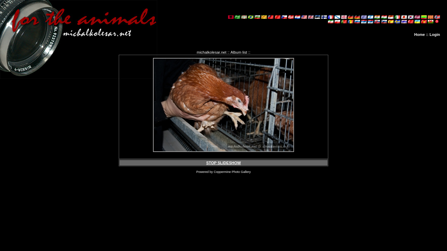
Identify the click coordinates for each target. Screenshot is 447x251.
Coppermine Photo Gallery (232, 172)
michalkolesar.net (211, 52)
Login (435, 34)
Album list (238, 52)
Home (419, 34)
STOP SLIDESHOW (223, 163)
